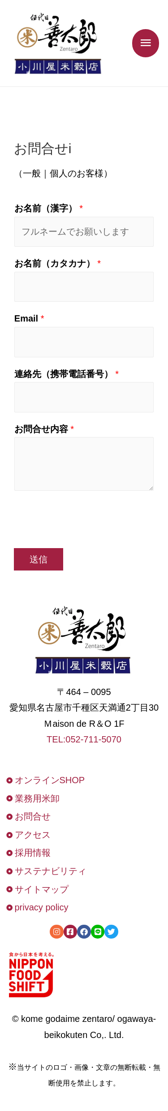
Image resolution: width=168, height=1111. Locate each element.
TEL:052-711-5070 (84, 739)
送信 (38, 559)
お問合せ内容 (44, 429)
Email (29, 318)
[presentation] (82, 517)
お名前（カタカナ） (57, 263)
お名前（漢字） (48, 208)
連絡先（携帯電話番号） (66, 374)
